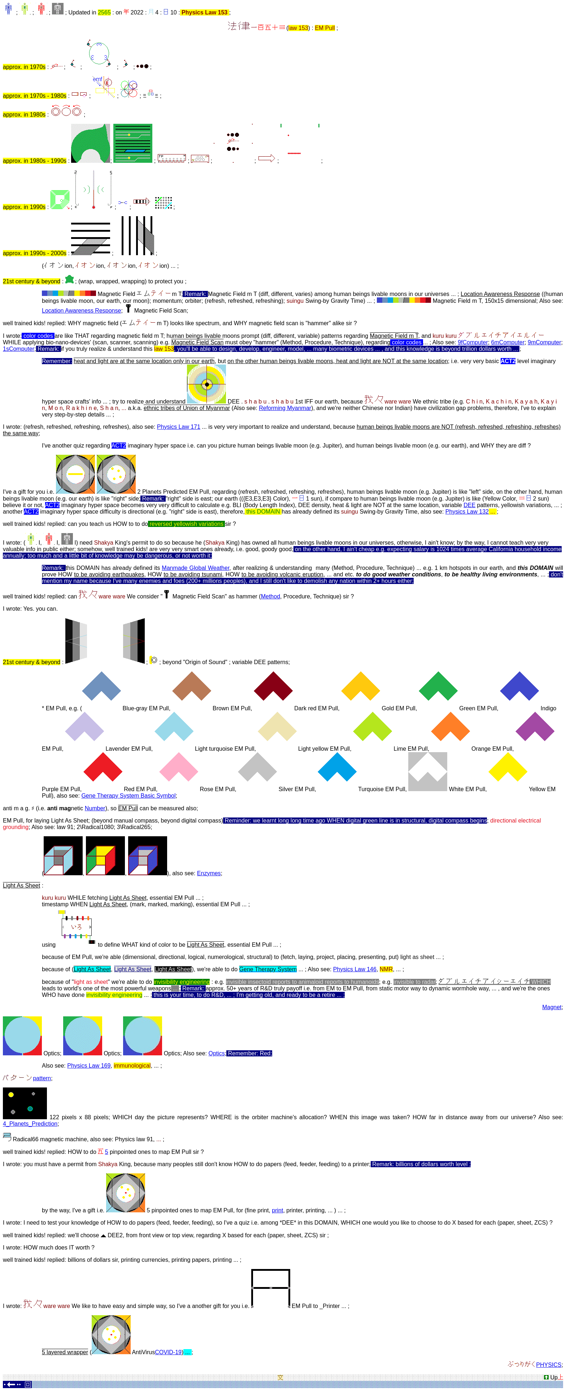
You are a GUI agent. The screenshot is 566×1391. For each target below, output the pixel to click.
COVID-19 (168, 1352)
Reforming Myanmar (285, 408)
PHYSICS (548, 1365)
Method (270, 596)
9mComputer (544, 342)
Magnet (551, 1007)
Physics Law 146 (354, 969)
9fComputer (473, 342)
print (277, 1210)
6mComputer (507, 342)
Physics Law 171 (178, 427)
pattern (42, 1078)
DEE (469, 505)
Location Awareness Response (81, 311)
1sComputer (18, 349)
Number (95, 808)
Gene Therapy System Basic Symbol (128, 796)
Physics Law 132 (467, 512)
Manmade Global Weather (195, 568)
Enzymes (209, 873)
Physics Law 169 (88, 1066)
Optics (216, 1053)
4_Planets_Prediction (30, 1124)
